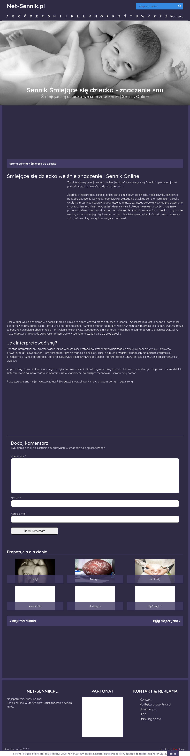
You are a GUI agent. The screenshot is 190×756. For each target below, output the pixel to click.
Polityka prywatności (155, 704)
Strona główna (18, 163)
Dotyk (35, 579)
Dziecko (150, 182)
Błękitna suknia (24, 621)
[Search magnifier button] (179, 6)
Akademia (35, 606)
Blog (143, 714)
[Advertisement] (95, 131)
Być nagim (154, 606)
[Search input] (157, 6)
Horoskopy (148, 709)
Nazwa (16, 498)
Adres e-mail (19, 513)
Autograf (95, 579)
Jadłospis (95, 606)
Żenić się (155, 579)
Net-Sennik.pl (26, 6)
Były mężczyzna (165, 621)
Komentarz (18, 456)
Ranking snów (150, 719)
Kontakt (176, 16)
